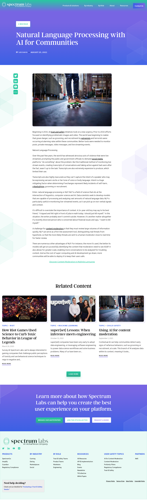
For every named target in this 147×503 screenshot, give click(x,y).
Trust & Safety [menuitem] (107, 473)
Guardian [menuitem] (5, 466)
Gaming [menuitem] (31, 460)
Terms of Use (120, 485)
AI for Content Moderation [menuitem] (111, 460)
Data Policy (129, 485)
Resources (124, 5)
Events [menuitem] (78, 470)
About (112, 5)
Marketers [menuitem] (56, 466)
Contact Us (139, 6)
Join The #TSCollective (78, 420)
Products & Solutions (71, 5)
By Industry (88, 5)
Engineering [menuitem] (57, 470)
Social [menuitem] (31, 470)
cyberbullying (38, 186)
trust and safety (57, 131)
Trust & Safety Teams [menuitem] (59, 460)
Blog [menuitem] (77, 466)
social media (97, 158)
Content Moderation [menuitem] (109, 463)
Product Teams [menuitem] (58, 463)
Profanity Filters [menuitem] (107, 466)
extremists (85, 138)
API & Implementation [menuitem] (83, 463)
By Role (101, 5)
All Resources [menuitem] (80, 460)
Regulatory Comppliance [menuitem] (110, 470)
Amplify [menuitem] (5, 463)
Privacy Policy (110, 485)
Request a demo (105, 420)
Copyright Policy (140, 485)
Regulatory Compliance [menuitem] (10, 470)
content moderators (55, 228)
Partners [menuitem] (139, 454)
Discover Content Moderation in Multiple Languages (72, 261)
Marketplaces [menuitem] (33, 466)
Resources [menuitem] (82, 454)
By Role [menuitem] (57, 454)
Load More (73, 374)
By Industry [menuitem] (35, 454)
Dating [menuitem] (31, 463)
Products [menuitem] (8, 454)
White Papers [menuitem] (80, 479)
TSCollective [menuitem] (80, 476)
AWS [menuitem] (135, 460)
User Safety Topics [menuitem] (113, 454)
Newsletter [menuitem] (80, 473)
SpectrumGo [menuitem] (6, 460)
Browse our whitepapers (46, 420)
